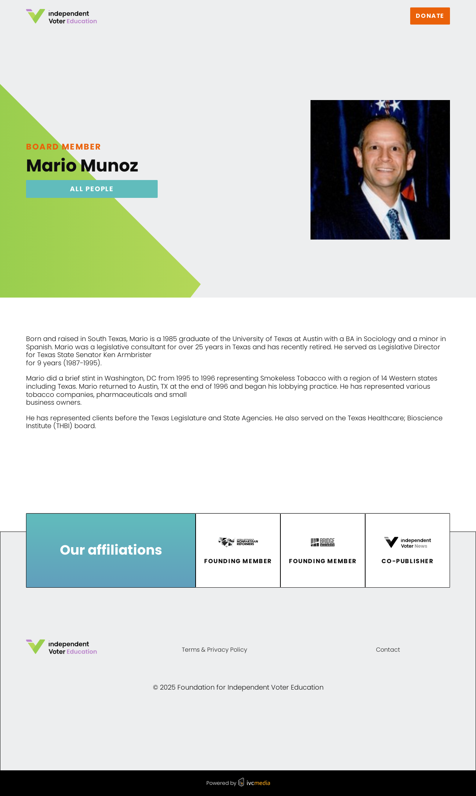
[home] (61, 16)
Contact (388, 649)
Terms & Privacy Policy (214, 649)
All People (92, 188)
